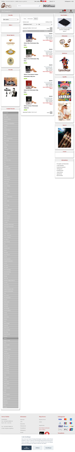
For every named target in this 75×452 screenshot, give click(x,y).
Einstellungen (48, 447)
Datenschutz (22, 423)
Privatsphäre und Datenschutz (63, 163)
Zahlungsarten (67, 1)
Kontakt (21, 432)
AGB (72, 1)
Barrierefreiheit (60, 175)
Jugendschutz (59, 173)
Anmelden (71, 12)
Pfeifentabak (30, 18)
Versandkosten (23, 428)
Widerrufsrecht (23, 426)
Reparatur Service (42, 419)
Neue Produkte (64, 15)
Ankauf (40, 421)
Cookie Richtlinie (60, 165)
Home (25, 18)
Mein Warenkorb (63, 12)
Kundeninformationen (61, 167)
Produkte (25, 31)
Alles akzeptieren (26, 448)
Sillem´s (35, 18)
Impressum (22, 419)
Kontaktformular (60, 170)
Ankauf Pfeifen (60, 172)
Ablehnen (37, 447)
